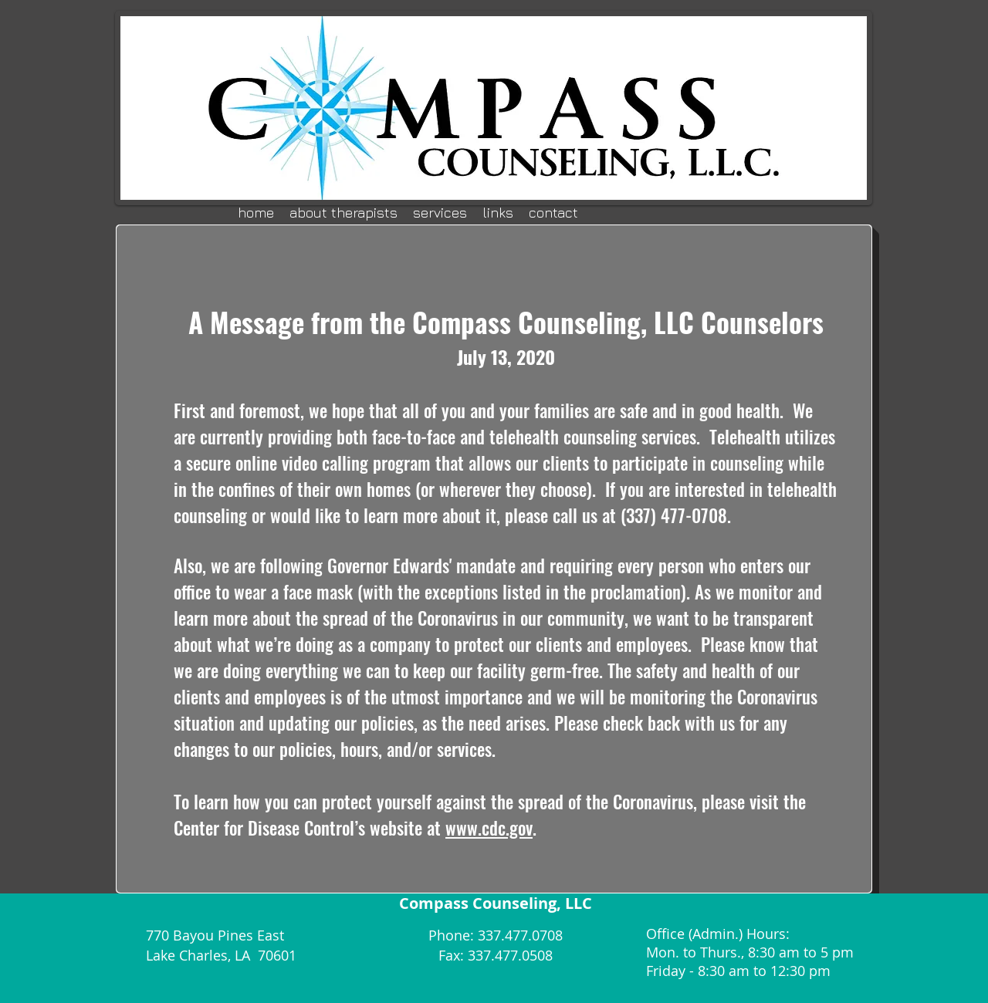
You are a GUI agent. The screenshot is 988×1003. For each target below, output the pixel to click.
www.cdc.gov (489, 828)
